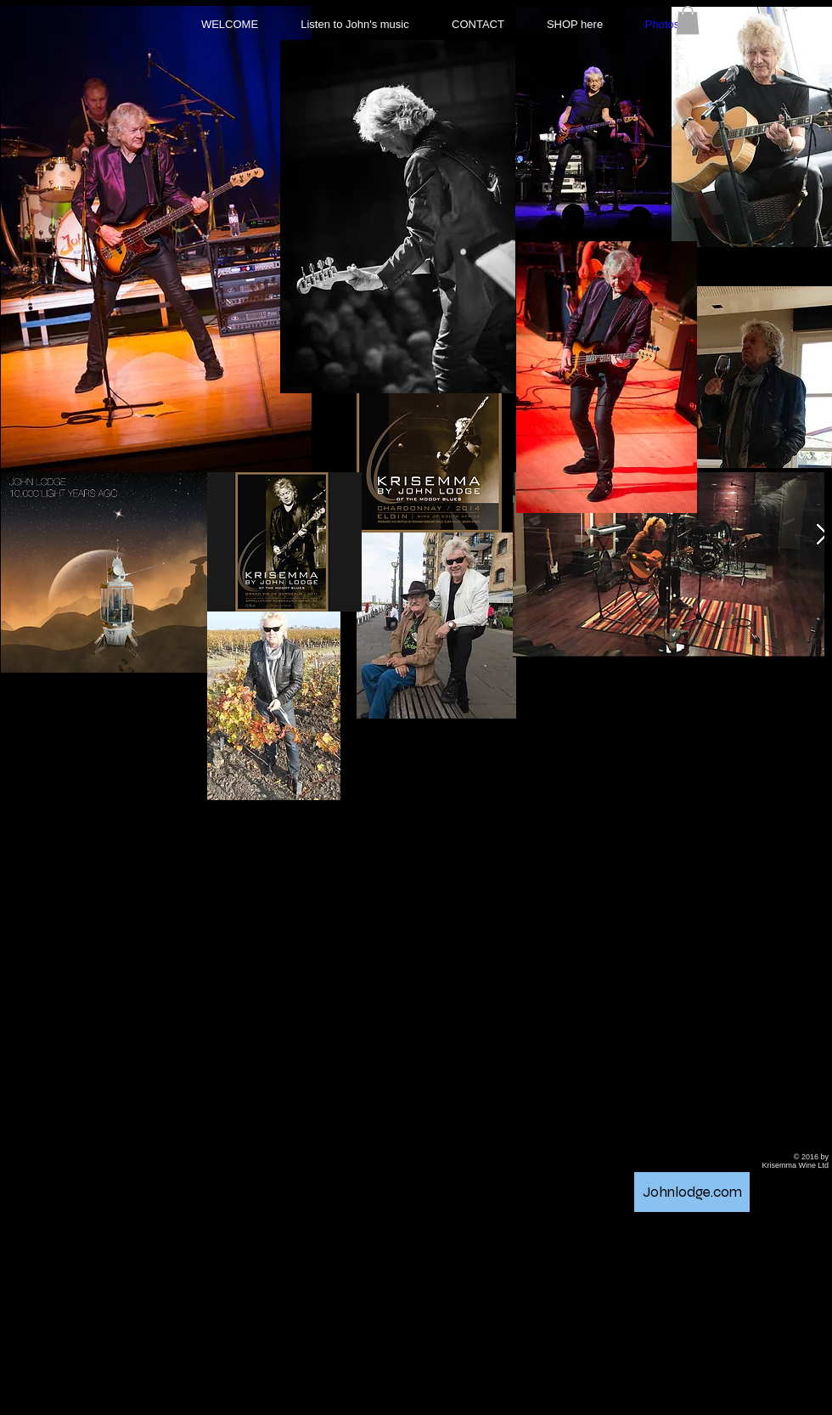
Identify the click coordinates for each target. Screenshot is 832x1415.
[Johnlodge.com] (692, 1192)
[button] (688, 20)
